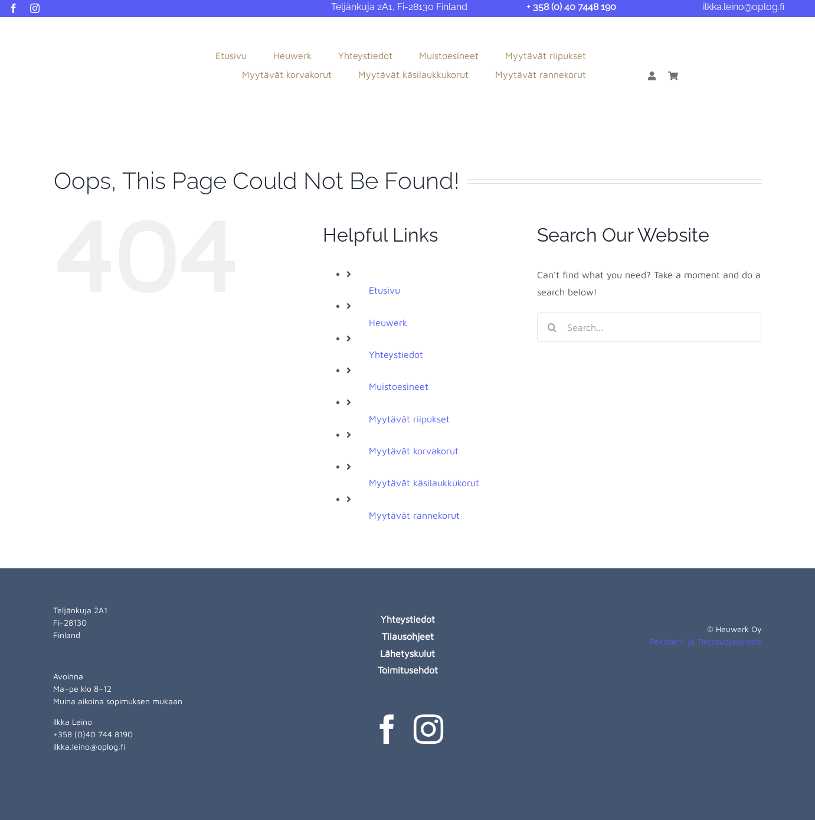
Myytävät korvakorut (414, 450)
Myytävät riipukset (409, 419)
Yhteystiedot (396, 354)
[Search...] (649, 327)
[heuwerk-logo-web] (57, 30)
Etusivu (384, 290)
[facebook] (13, 8)
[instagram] (35, 8)
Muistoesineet (398, 386)
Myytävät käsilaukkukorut (424, 482)
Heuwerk (388, 322)
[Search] (552, 327)
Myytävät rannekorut (414, 515)
